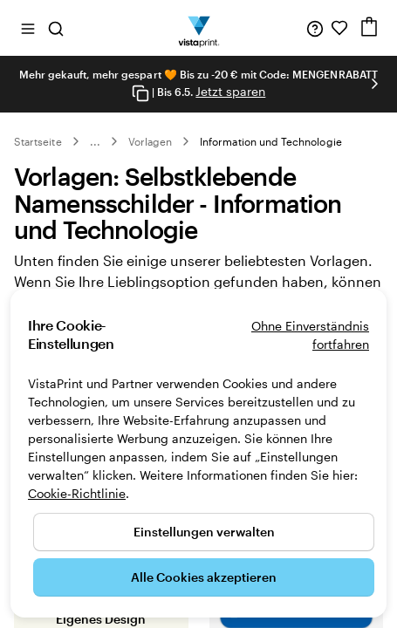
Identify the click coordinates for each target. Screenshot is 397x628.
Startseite (38, 141)
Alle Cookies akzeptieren (204, 577)
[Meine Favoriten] (339, 28)
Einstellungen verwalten (204, 531)
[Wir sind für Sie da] (315, 28)
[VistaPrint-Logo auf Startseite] (198, 28)
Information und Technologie (271, 141)
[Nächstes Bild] (374, 84)
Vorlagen (150, 141)
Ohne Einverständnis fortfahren (310, 335)
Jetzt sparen (230, 91)
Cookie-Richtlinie (77, 493)
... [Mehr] (95, 141)
